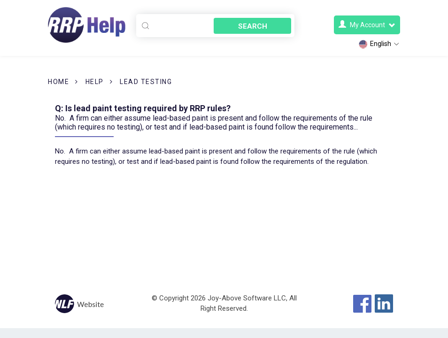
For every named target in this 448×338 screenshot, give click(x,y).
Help (94, 81)
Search (252, 26)
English (379, 44)
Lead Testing (146, 81)
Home (58, 81)
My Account (367, 25)
